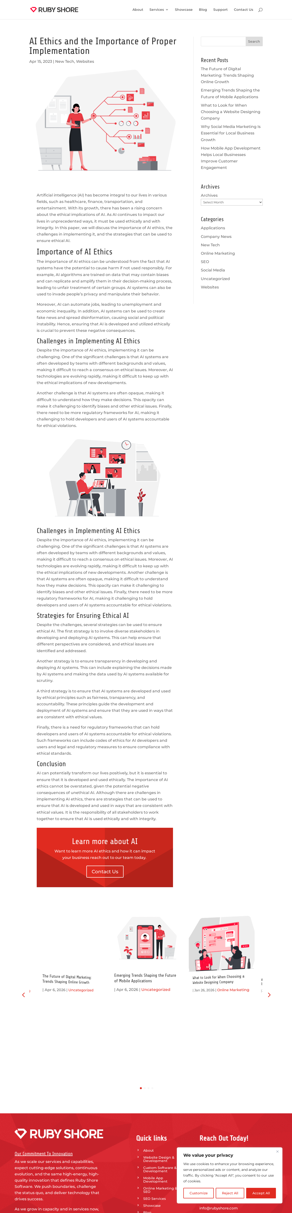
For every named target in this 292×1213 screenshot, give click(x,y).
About (137, 10)
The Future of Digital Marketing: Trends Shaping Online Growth (227, 75)
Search (254, 41)
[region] (229, 1175)
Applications (213, 228)
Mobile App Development (155, 1096)
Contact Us (243, 10)
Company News (216, 236)
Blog (203, 10)
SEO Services (154, 1115)
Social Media (213, 270)
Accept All (261, 1193)
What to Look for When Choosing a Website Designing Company (230, 112)
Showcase (184, 10)
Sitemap (150, 1157)
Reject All (230, 1193)
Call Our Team (221, 1142)
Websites (85, 61)
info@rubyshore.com (218, 1124)
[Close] (277, 1151)
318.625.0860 (211, 1117)
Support (220, 10)
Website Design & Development (158, 1075)
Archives (209, 195)
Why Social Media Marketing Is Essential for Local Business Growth (231, 133)
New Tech (64, 61)
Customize (199, 1193)
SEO (205, 261)
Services (156, 10)
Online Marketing (218, 253)
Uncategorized (215, 278)
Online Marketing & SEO (160, 1106)
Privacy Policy (155, 1150)
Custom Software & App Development (164, 1085)
